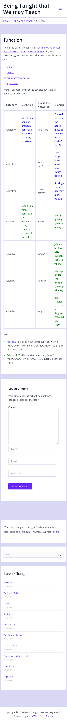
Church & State (10, 645)
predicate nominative (18, 77)
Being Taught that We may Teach (26, 8)
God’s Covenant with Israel (16, 656)
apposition (12, 83)
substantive (36, 51)
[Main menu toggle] (60, 8)
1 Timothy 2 (9, 666)
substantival (42, 47)
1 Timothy (8, 676)
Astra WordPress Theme (40, 716)
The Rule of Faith (11, 593)
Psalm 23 (8, 582)
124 (56, 531)
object (10, 72)
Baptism (7, 614)
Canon (6, 603)
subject (11, 66)
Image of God (10, 624)
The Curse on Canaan (13, 635)
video (23, 51)
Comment (14, 407)
